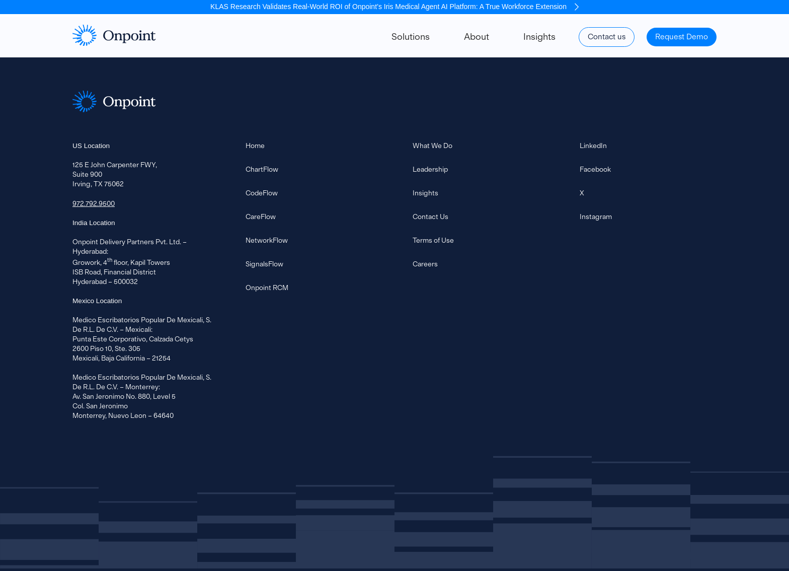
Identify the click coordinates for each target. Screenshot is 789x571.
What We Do (432, 145)
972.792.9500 (93, 203)
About (476, 36)
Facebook (595, 169)
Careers (425, 264)
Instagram (596, 216)
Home (255, 145)
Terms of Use (433, 240)
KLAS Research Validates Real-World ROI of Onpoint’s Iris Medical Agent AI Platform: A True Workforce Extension (394, 7)
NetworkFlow (267, 240)
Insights (539, 36)
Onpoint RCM (267, 287)
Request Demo (681, 36)
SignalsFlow (264, 264)
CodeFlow (262, 193)
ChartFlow (262, 169)
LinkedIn (593, 145)
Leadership (430, 169)
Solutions (410, 36)
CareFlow (261, 216)
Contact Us (430, 216)
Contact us (606, 36)
